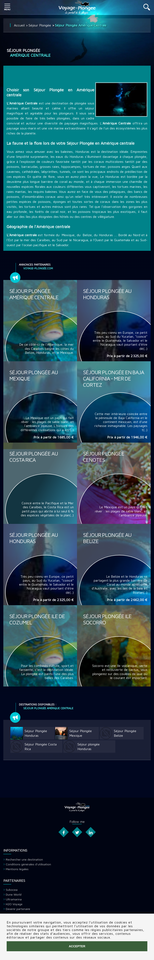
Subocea (11, 889)
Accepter (77, 946)
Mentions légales (17, 869)
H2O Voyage (14, 904)
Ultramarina (14, 899)
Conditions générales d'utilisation (28, 864)
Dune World (13, 894)
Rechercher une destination (24, 859)
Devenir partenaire (18, 909)
